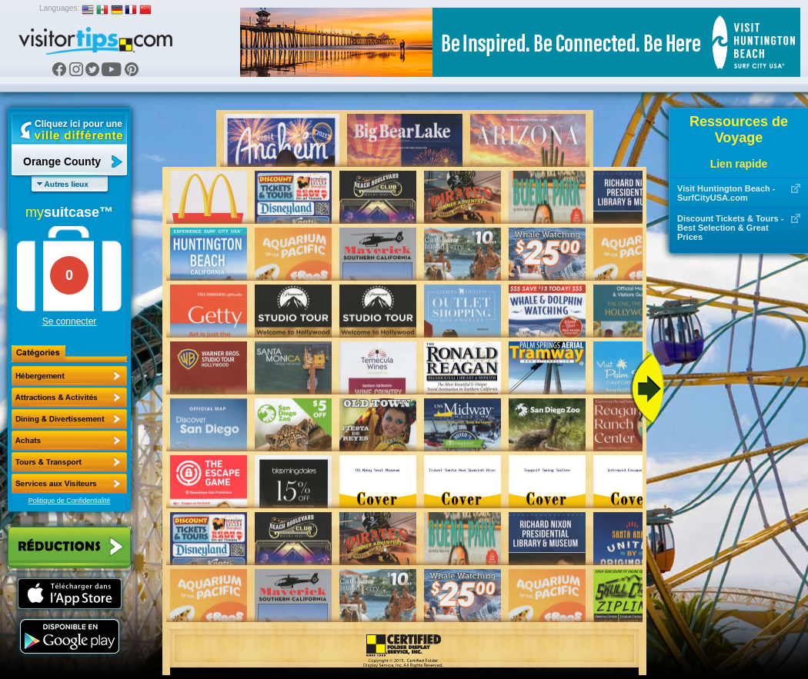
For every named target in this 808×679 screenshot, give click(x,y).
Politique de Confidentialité (69, 500)
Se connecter (69, 321)
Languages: (59, 8)
